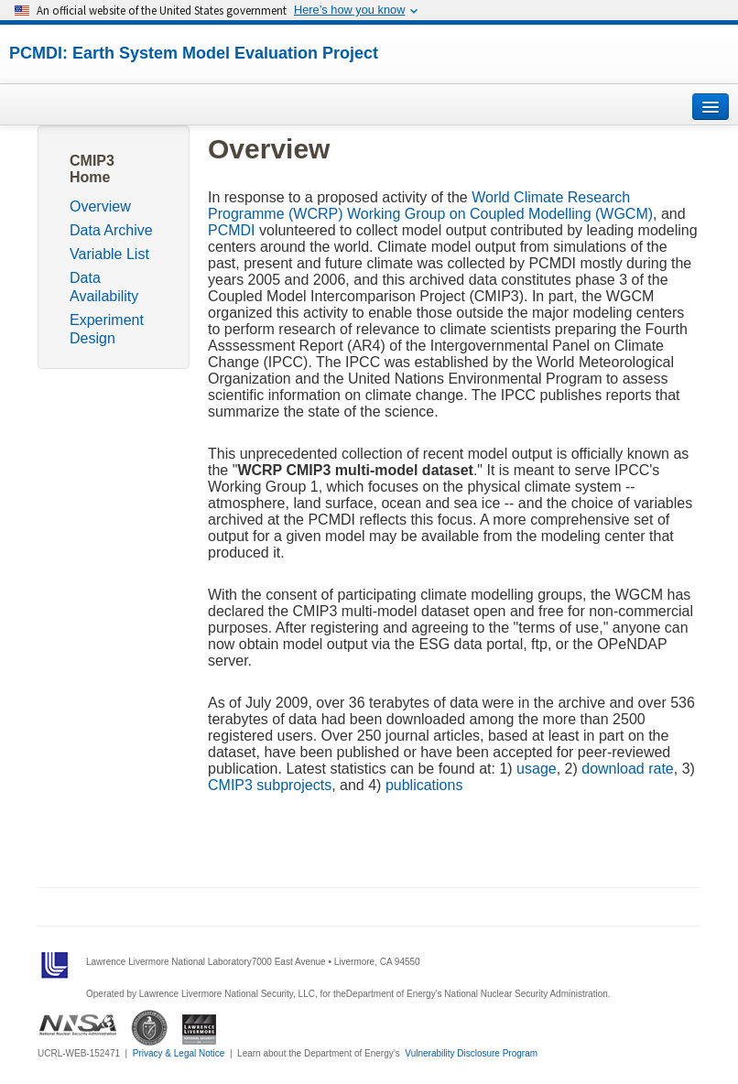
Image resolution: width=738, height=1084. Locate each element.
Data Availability (104, 287)
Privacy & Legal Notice (179, 1053)
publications (424, 785)
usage (536, 768)
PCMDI (231, 230)
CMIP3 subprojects (269, 785)
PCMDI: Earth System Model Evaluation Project (193, 53)
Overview (100, 206)
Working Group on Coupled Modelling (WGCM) (500, 214)
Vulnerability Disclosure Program (471, 1053)
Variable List (109, 254)
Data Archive (111, 230)
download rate (627, 768)
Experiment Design (107, 329)
